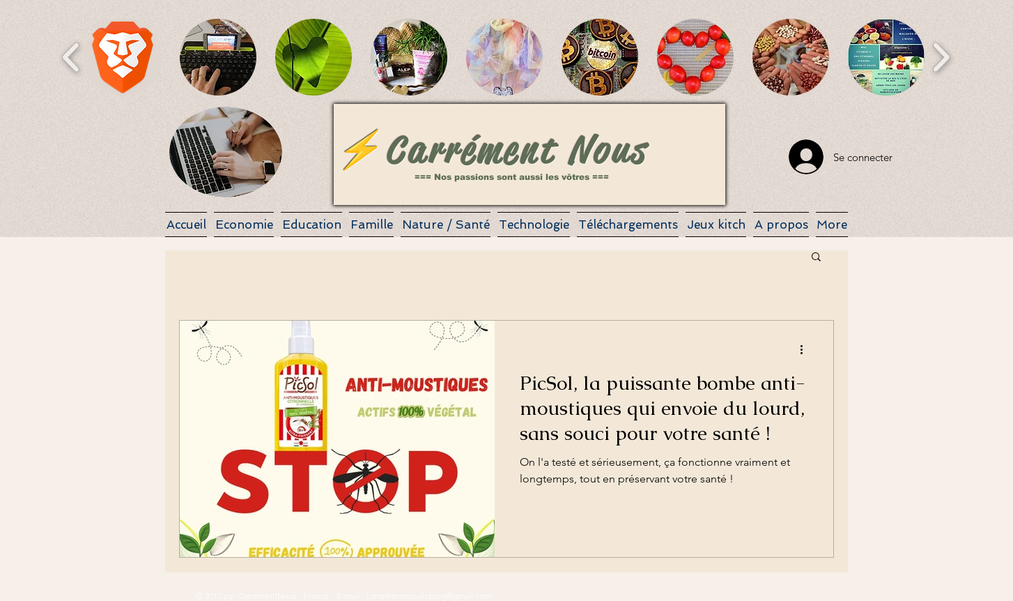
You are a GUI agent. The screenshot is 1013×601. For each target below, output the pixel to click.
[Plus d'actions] (806, 349)
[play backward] (71, 56)
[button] (123, 57)
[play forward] (941, 56)
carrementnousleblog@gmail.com (428, 596)
